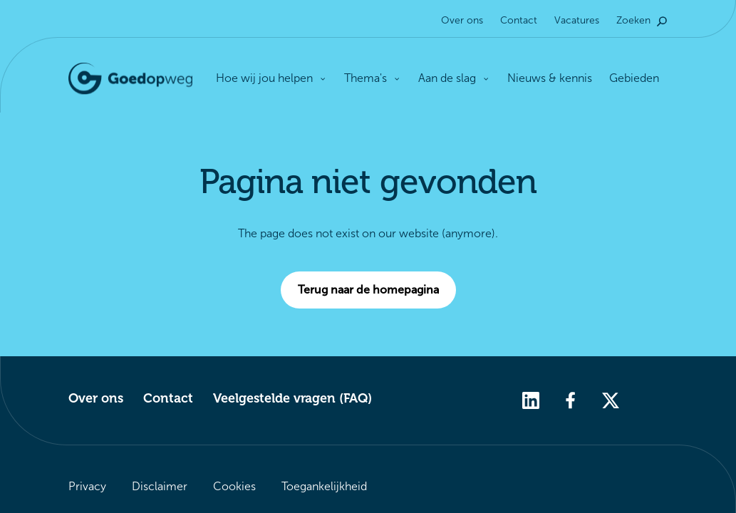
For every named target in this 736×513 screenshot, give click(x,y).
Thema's (372, 78)
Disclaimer (159, 486)
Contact (518, 20)
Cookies (234, 486)
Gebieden (634, 78)
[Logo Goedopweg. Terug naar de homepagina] (130, 79)
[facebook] (570, 399)
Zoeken (642, 20)
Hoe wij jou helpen (271, 79)
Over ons (462, 20)
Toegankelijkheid (324, 486)
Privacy (87, 486)
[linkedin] (530, 399)
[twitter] (610, 399)
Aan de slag (454, 78)
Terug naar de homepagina (377, 290)
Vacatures (576, 20)
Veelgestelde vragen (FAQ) (292, 398)
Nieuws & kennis (549, 78)
